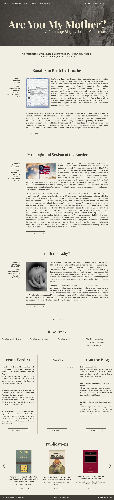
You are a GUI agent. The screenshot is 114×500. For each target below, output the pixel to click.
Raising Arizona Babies (89, 367)
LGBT (18, 96)
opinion (104, 79)
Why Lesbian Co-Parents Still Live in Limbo (96, 385)
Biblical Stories (13, 271)
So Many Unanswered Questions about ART (96, 403)
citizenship (15, 172)
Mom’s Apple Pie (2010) (95, 345)
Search (110, 3)
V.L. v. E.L (95, 98)
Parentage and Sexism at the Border (57, 155)
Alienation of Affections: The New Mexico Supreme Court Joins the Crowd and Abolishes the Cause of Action (18, 393)
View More (19, 430)
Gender (11, 179)
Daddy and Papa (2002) (95, 342)
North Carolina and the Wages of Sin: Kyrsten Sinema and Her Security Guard (18, 413)
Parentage (16, 278)
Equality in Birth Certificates (57, 71)
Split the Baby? (57, 254)
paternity (16, 174)
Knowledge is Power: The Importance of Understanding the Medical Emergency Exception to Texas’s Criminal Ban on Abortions (18, 370)
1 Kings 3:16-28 (89, 262)
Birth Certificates (13, 94)
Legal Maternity (14, 273)
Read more (37, 134)
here (78, 227)
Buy (25, 488)
